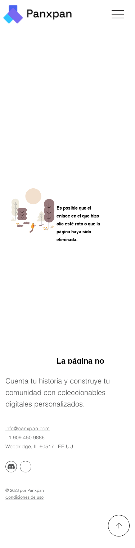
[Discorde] (25, 466)
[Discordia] (11, 466)
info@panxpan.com (27, 428)
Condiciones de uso (24, 497)
